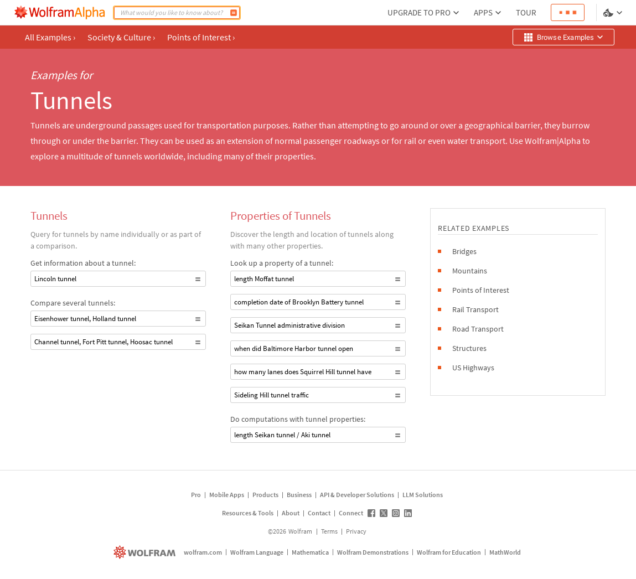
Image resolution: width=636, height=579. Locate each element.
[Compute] (233, 13)
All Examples (50, 37)
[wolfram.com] (146, 552)
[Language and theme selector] (614, 13)
